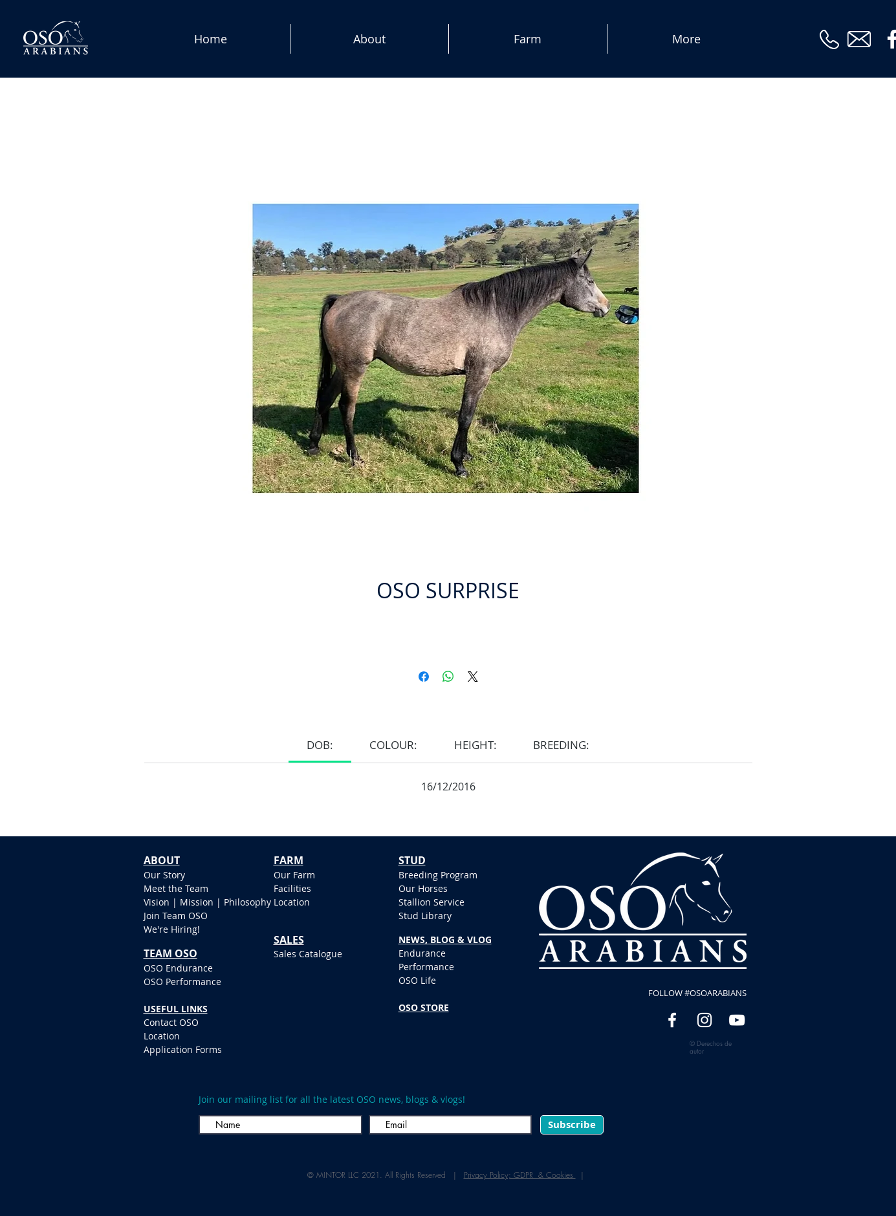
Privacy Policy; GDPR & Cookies (520, 1174)
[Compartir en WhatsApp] (448, 676)
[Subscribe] (572, 1125)
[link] (320, 744)
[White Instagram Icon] (704, 1020)
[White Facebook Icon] (672, 1020)
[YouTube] (737, 1020)
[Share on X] (473, 676)
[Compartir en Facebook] (424, 676)
